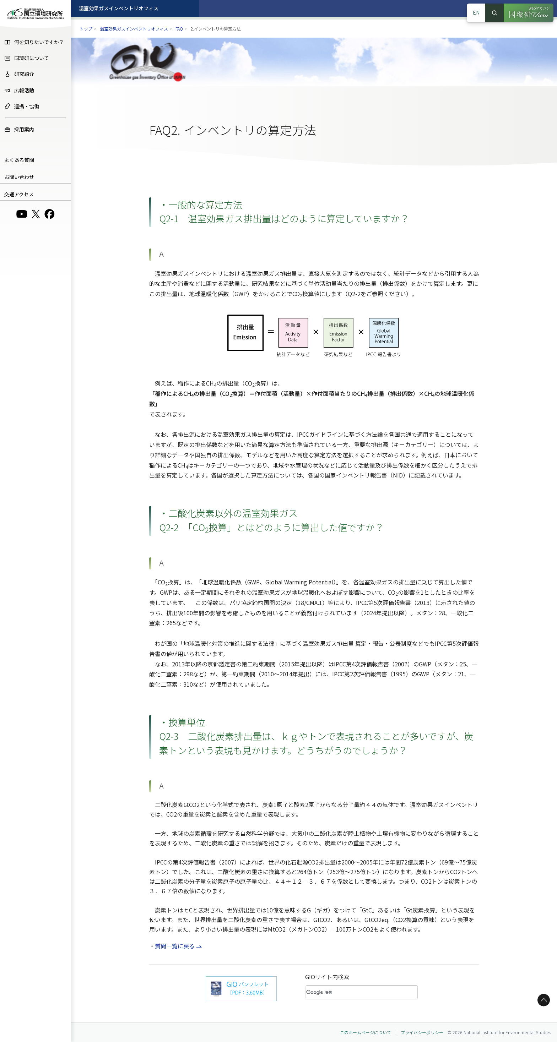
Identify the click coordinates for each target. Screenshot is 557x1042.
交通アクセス (19, 194)
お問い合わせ (19, 176)
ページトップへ (542, 1000)
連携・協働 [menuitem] (21, 106)
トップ (86, 29)
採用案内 (19, 129)
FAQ (179, 29)
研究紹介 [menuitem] (19, 73)
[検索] (350, 992)
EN (476, 12)
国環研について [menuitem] (26, 57)
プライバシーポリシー (422, 1032)
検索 (494, 13)
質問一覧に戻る (175, 946)
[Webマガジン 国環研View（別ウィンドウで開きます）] (528, 13)
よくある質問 (19, 159)
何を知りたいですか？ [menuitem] (34, 41)
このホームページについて (365, 1032)
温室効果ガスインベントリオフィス (118, 8)
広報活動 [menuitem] (19, 90)
